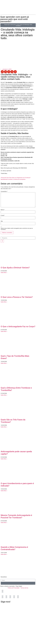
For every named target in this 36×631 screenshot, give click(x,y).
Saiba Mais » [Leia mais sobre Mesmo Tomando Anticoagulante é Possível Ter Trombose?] (4, 522)
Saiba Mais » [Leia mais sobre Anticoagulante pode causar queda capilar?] (4, 459)
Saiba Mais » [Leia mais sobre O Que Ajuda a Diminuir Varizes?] (4, 272)
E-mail (3, 215)
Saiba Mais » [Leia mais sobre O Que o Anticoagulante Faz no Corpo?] (4, 331)
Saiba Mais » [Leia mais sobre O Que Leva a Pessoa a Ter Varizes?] (4, 302)
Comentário (4, 191)
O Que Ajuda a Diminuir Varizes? (15, 267)
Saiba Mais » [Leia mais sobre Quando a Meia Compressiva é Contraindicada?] (4, 554)
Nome (3, 209)
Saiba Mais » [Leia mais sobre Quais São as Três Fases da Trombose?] (4, 427)
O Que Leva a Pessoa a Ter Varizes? (17, 297)
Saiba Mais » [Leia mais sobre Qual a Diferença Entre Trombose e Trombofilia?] (4, 395)
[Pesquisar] (2, 241)
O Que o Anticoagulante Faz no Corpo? (18, 326)
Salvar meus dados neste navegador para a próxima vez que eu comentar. (17, 229)
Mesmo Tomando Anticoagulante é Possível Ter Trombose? (16, 516)
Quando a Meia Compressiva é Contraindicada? (14, 548)
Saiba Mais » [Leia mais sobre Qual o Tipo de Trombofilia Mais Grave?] (4, 363)
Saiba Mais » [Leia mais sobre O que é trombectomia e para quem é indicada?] (4, 490)
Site (2, 221)
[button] (18, 14)
